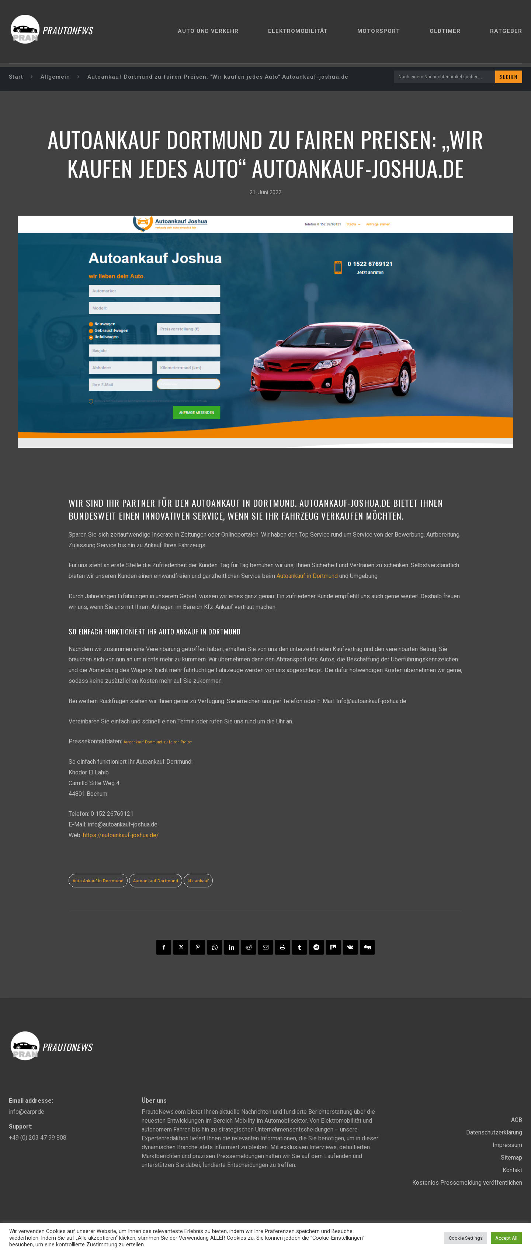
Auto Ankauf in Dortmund (98, 880)
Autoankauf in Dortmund (307, 576)
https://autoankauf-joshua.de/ (121, 835)
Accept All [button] (506, 1238)
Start (16, 76)
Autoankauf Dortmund (155, 880)
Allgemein (55, 76)
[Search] (508, 77)
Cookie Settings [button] (466, 1238)
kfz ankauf (198, 880)
